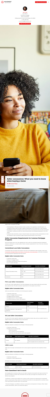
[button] (48, 2)
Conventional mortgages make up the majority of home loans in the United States (21, 252)
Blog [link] (6, 190)
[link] (6, 2)
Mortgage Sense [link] (11, 190)
